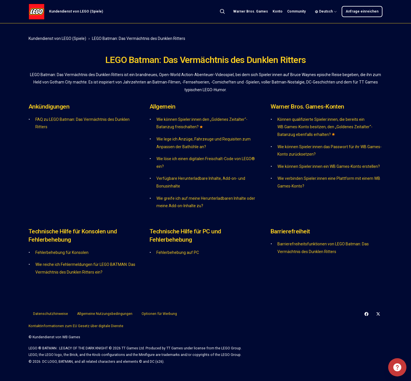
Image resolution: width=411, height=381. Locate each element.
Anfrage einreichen (362, 11)
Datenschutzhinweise (50, 314)
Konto (278, 11)
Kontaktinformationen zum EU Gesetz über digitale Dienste (76, 326)
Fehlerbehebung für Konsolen (61, 252)
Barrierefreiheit (290, 231)
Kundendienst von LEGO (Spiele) (57, 38)
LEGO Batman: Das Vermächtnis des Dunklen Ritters (138, 38)
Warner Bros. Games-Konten (307, 106)
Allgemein (162, 106)
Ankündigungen (49, 106)
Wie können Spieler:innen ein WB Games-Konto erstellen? (328, 166)
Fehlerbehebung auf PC (177, 252)
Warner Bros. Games (250, 11)
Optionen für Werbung (159, 314)
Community (296, 11)
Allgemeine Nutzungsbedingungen (104, 314)
